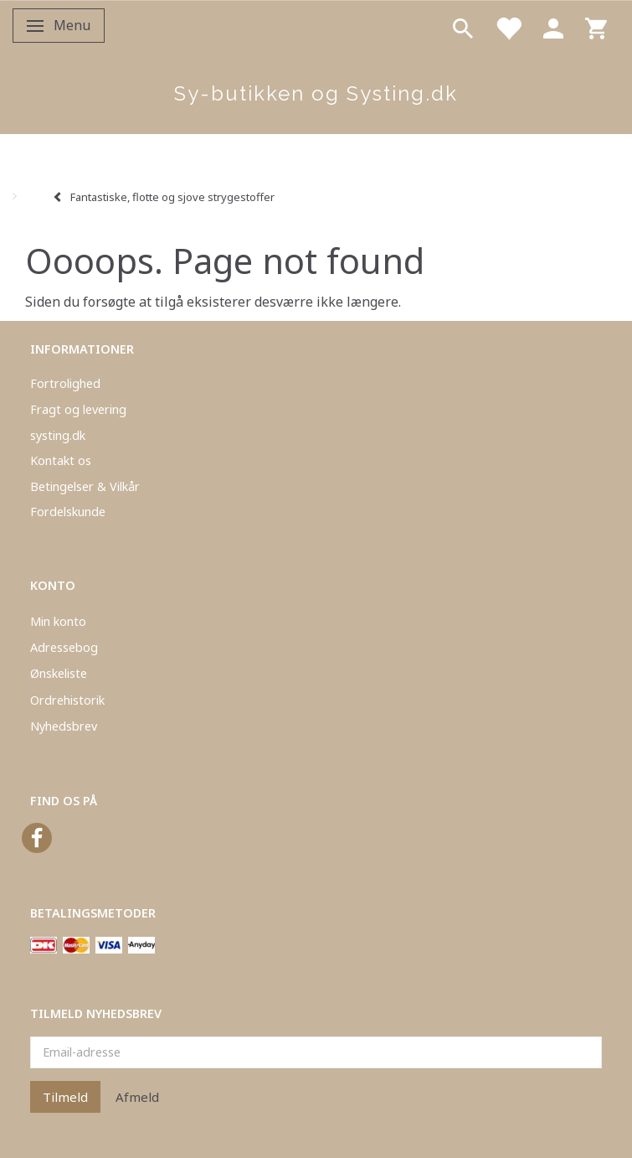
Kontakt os (60, 460)
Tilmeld (65, 1096)
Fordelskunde (67, 512)
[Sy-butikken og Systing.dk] (316, 94)
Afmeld (137, 1096)
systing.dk (57, 435)
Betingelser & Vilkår (85, 486)
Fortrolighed (65, 383)
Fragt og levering (78, 409)
